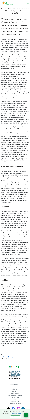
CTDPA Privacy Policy (15, 395)
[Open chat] (26, 415)
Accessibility (15, 401)
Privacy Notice (15, 393)
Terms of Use (15, 397)
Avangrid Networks (15, 403)
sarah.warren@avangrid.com (9, 357)
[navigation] (27, 3)
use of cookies (16, 413)
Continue (15, 416)
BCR (15, 399)
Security (15, 391)
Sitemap (15, 389)
